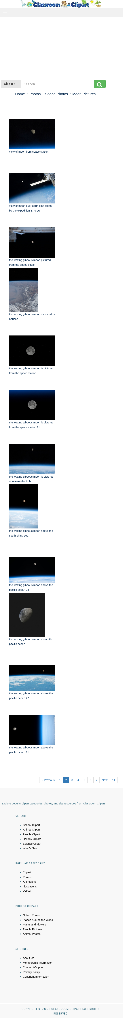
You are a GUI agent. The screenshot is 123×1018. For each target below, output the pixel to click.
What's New (30, 848)
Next (104, 779)
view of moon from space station (28, 151)
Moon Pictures (84, 94)
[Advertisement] (61, 46)
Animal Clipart (31, 829)
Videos (27, 891)
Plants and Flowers (34, 924)
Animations (29, 881)
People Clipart (31, 834)
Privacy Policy (31, 972)
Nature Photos (31, 915)
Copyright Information (36, 976)
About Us (28, 957)
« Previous (48, 779)
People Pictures (32, 929)
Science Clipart (32, 843)
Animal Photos (32, 933)
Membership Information (37, 962)
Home (20, 94)
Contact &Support (33, 967)
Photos (35, 94)
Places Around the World (38, 919)
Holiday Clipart (32, 838)
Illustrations (30, 886)
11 (113, 779)
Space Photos (56, 94)
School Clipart (31, 824)
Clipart (27, 872)
